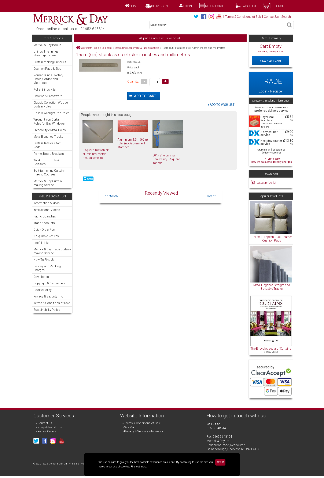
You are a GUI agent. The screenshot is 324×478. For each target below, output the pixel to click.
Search (286, 16)
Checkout (278, 6)
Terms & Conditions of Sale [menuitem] (51, 303)
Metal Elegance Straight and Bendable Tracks (271, 287)
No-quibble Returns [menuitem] (46, 236)
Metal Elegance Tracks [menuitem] (52, 136)
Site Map (130, 427)
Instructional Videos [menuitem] (46, 210)
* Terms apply (271, 160)
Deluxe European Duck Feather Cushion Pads (272, 238)
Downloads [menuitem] (41, 276)
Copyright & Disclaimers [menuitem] (49, 283)
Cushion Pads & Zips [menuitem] (52, 68)
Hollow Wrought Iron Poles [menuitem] (51, 113)
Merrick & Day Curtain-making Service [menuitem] (48, 183)
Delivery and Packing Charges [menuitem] (47, 268)
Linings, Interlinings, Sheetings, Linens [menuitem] (52, 53)
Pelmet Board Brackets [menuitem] (48, 153)
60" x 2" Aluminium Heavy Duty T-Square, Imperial (166, 159)
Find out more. (138, 466)
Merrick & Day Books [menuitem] (47, 45)
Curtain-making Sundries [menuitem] (52, 62)
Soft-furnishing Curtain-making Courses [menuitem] (52, 172)
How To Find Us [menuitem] (44, 259)
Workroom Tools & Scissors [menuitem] (52, 162)
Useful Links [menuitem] (41, 242)
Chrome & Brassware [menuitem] (52, 96)
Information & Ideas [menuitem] (46, 203)
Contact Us (271, 16)
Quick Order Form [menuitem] (45, 229)
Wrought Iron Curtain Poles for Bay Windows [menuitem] (52, 121)
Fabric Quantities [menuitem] (44, 216)
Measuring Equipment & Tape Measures (137, 47)
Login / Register (271, 83)
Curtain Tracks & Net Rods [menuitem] (52, 145)
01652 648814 (216, 428)
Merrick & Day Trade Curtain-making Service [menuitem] (52, 251)
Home (134, 6)
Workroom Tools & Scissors (96, 47)
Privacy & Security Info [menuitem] (48, 296)
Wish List (249, 6)
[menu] (52, 115)
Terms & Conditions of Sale (243, 16)
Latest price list (266, 182)
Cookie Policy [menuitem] (42, 290)
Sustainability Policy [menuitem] (46, 309)
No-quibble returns (49, 427)
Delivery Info (161, 6)
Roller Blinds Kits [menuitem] (52, 89)
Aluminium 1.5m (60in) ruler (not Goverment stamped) (133, 143)
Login (187, 6)
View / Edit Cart (270, 60)
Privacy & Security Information (144, 431)
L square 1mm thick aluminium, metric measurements (95, 153)
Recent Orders (216, 6)
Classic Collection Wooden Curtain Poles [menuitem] (51, 104)
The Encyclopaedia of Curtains (270, 348)
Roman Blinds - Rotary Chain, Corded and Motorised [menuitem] (52, 78)
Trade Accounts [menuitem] (44, 223)
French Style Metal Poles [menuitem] (52, 130)
